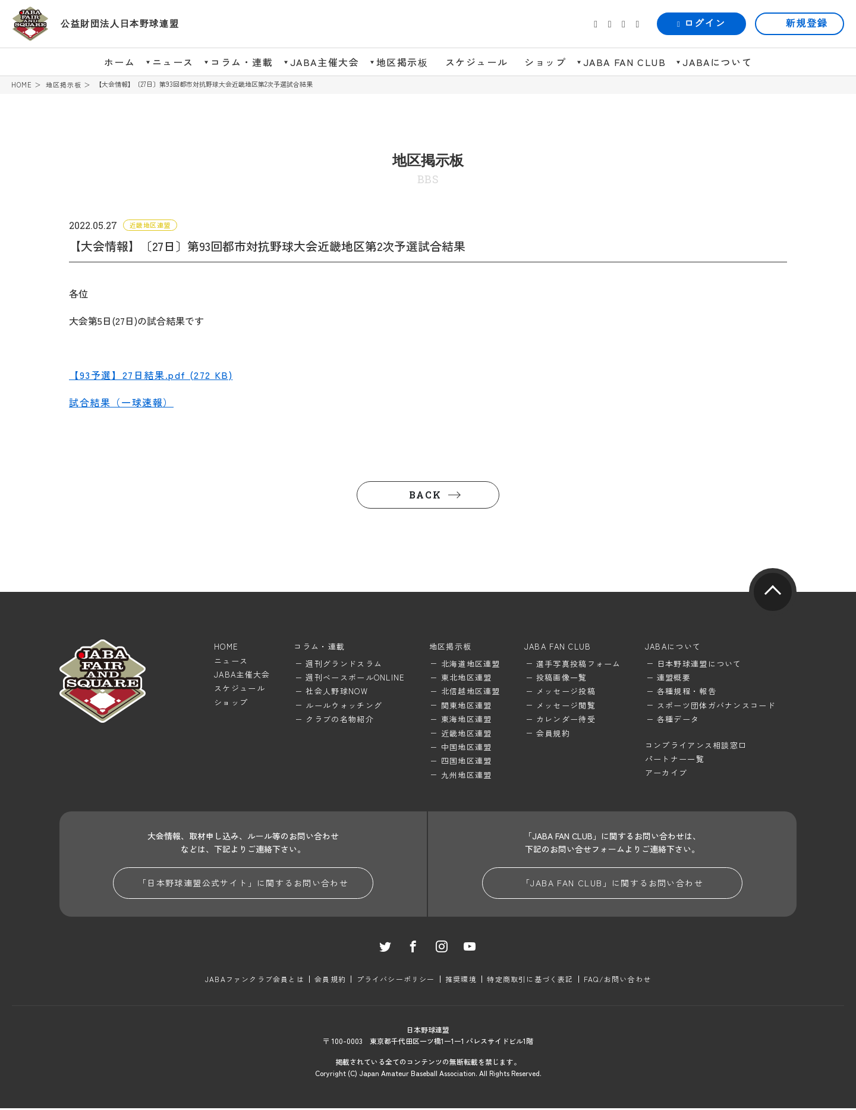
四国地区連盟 (466, 761)
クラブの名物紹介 (339, 720)
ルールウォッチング (344, 705)
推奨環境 (461, 980)
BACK (425, 496)
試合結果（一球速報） (121, 403)
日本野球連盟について (699, 664)
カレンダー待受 (566, 720)
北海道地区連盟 (471, 664)
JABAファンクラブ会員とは (255, 980)
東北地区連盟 (466, 677)
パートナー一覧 (674, 759)
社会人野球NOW (336, 692)
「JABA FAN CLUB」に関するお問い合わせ (612, 884)
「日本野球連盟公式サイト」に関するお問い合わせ (243, 884)
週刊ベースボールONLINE (355, 677)
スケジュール (476, 62)
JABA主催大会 (325, 62)
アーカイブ (666, 773)
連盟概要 (674, 677)
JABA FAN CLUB (624, 62)
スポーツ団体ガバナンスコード (716, 705)
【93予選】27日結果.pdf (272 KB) (150, 375)
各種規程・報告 (686, 692)
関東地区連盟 (466, 705)
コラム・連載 (241, 62)
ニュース (173, 62)
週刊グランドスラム (344, 664)
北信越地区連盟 (471, 692)
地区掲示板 (402, 62)
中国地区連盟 (466, 747)
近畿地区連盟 (466, 733)
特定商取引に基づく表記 (530, 980)
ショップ (545, 62)
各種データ (678, 720)
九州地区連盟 (466, 775)
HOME (21, 84)
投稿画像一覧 (561, 677)
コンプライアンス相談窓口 (696, 745)
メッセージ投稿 (566, 692)
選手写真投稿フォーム (578, 664)
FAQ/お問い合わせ (616, 980)
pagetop (773, 593)
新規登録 (806, 23)
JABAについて (717, 62)
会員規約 (553, 733)
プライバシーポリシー (396, 980)
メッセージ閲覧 (566, 705)
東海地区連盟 (466, 720)
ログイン (701, 23)
